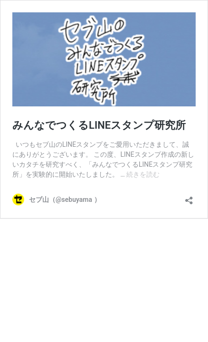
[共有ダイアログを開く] (189, 197)
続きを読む (143, 174)
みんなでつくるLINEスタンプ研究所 (99, 125)
